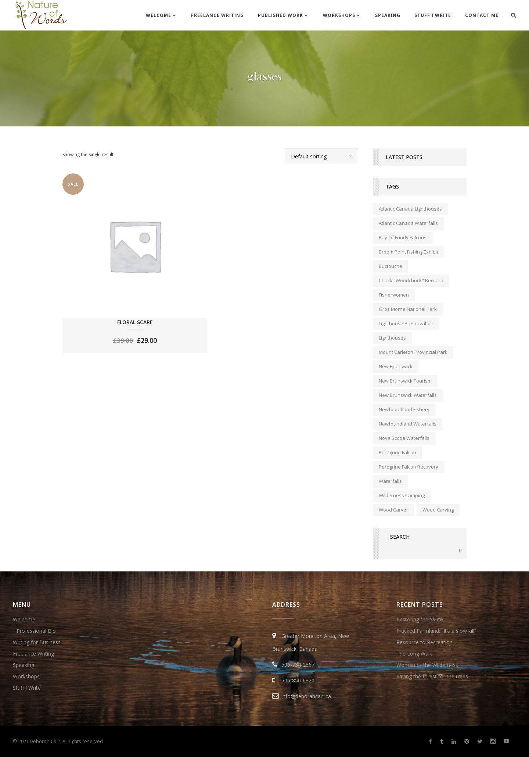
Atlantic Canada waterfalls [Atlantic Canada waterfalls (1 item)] (408, 223)
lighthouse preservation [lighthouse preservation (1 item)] (406, 323)
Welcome (24, 619)
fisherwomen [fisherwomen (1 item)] (394, 294)
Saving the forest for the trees (432, 676)
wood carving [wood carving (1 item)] (438, 509)
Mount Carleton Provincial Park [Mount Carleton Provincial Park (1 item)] (413, 352)
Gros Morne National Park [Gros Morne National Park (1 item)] (408, 309)
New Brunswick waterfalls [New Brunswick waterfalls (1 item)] (408, 395)
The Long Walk (414, 653)
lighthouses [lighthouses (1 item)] (392, 337)
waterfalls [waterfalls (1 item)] (390, 481)
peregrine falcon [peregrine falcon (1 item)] (397, 452)
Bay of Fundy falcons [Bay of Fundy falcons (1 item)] (403, 237)
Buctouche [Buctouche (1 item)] (390, 266)
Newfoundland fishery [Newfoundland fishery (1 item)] (404, 409)
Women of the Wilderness (427, 664)
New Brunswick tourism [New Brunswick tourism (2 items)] (405, 380)
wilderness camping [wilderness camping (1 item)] (402, 495)
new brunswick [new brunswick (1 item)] (396, 366)
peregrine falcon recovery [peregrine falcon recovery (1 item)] (408, 466)
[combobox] (321, 156)
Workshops (26, 676)
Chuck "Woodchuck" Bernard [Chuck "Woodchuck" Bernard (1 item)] (411, 280)
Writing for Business (37, 642)
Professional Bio (36, 630)
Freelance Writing (33, 653)
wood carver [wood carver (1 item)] (393, 509)
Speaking (23, 664)
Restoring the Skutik (420, 619)
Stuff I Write (27, 687)
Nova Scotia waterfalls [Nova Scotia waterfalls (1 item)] (404, 438)
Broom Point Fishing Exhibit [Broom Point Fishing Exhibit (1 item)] (408, 251)
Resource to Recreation (424, 642)
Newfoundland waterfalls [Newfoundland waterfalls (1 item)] (407, 423)
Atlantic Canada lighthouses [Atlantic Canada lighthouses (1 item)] (410, 208)
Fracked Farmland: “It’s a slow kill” (436, 630)
